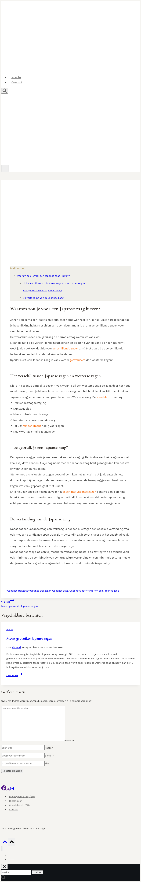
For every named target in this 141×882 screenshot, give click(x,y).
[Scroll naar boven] (4, 843)
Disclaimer (15, 800)
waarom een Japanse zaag (103, 590)
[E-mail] (23, 755)
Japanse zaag (60, 590)
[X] (8, 789)
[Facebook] (3, 789)
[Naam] (23, 747)
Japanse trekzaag (17, 590)
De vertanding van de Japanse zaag (43, 297)
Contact (16, 82)
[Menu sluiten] (2, 848)
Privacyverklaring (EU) (22, 796)
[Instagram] (12, 789)
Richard (16, 647)
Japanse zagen (78, 590)
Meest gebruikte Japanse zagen (70, 603)
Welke (9, 629)
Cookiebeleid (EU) (19, 805)
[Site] (23, 763)
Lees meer (14, 675)
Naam (49, 747)
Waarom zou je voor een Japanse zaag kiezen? (43, 275)
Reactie (70, 740)
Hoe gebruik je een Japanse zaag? (42, 290)
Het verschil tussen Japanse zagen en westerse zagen (54, 283)
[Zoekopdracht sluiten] (4, 866)
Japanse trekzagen (39, 590)
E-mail (49, 755)
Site (47, 763)
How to (16, 77)
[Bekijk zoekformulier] (4, 91)
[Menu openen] (4, 168)
